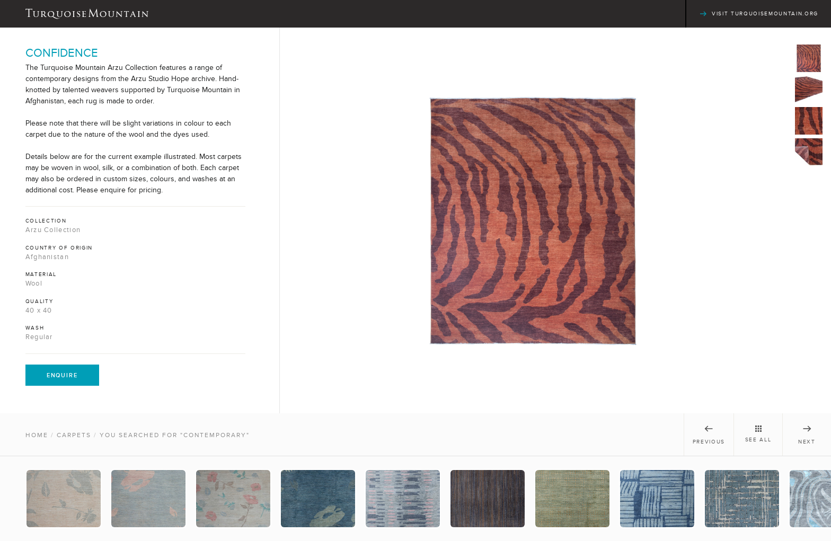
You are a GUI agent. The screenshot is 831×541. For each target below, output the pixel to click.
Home (36, 435)
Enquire (62, 375)
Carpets (74, 435)
